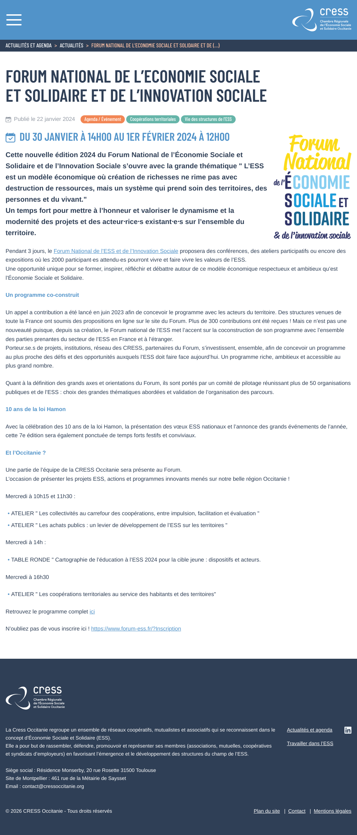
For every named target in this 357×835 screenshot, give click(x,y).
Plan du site (267, 811)
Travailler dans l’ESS (310, 744)
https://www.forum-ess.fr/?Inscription (136, 629)
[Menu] (14, 19)
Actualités (71, 46)
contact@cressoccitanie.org (53, 786)
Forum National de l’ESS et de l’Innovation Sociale (116, 251)
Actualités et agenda (29, 46)
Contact (297, 811)
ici (92, 612)
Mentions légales (332, 811)
